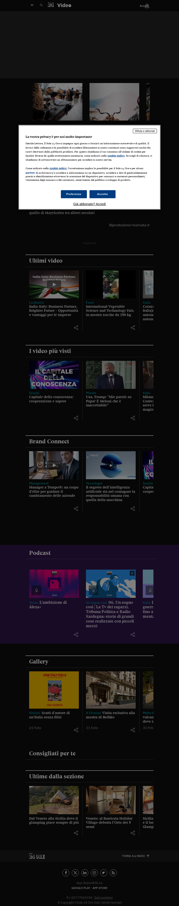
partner (30, 172)
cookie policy (116, 155)
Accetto (102, 194)
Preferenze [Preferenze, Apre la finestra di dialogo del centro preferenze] (73, 194)
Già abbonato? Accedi (89, 204)
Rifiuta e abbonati (145, 130)
